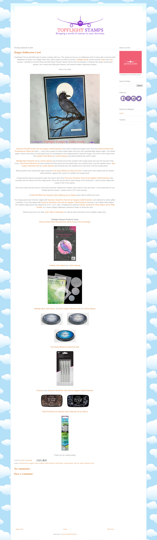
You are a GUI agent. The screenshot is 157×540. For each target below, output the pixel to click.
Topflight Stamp (82, 60)
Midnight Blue (21, 161)
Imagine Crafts (33, 463)
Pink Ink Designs (84, 222)
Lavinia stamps (68, 463)
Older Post (110, 529)
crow (111, 60)
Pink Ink (76, 463)
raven (103, 60)
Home (65, 529)
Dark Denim (24, 163)
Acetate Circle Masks (44, 156)
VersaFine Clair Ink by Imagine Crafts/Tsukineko (91, 178)
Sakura (82, 463)
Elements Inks (33, 166)
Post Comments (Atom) (69, 534)
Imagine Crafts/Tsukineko (47, 463)
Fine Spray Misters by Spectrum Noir (67, 171)
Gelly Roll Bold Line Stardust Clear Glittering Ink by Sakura (53, 195)
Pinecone (68, 178)
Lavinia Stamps (61, 156)
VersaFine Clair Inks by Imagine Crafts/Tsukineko (43, 149)
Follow (121, 113)
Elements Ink (32, 161)
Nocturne (19, 149)
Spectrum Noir (89, 463)
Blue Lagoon (64, 309)
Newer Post (19, 529)
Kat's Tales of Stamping (54, 212)
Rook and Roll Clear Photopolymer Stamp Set (57, 222)
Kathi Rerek (59, 463)
